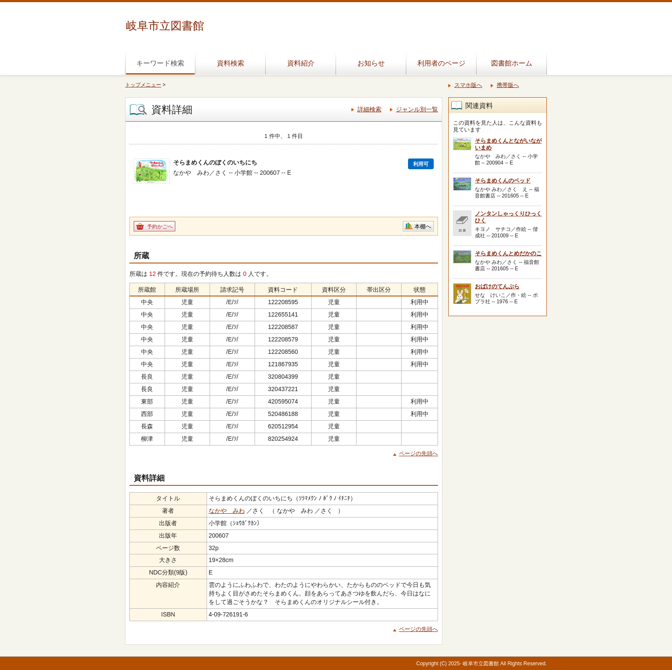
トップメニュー (143, 85)
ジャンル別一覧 (417, 109)
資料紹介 (301, 63)
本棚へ (422, 226)
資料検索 (230, 63)
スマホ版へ (468, 85)
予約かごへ (160, 227)
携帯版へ (508, 85)
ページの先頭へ (418, 453)
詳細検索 (369, 109)
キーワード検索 (160, 63)
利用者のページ (441, 63)
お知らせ (371, 63)
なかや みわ (227, 510)
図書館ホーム (511, 63)
